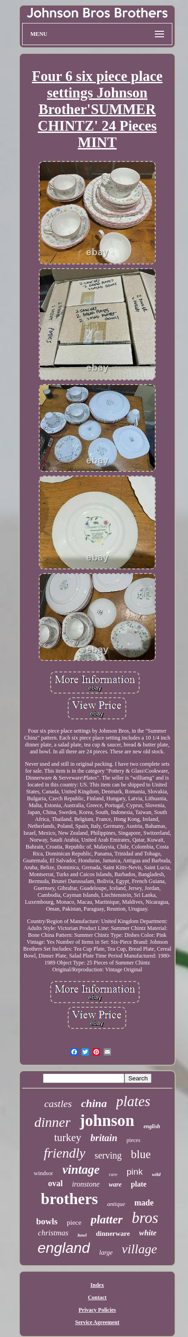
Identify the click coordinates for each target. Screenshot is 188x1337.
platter (107, 1219)
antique (116, 1203)
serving (108, 1155)
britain (103, 1137)
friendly (64, 1153)
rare (113, 1174)
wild (156, 1174)
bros (145, 1218)
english (151, 1126)
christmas (53, 1232)
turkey (67, 1137)
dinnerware (113, 1233)
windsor (43, 1173)
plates (133, 1101)
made (144, 1202)
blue (141, 1154)
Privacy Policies (97, 1310)
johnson (107, 1121)
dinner (52, 1122)
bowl (81, 1235)
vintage (81, 1169)
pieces (134, 1140)
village (139, 1249)
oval (55, 1183)
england (63, 1247)
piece (74, 1222)
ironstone (86, 1184)
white (148, 1232)
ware (115, 1184)
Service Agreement (97, 1322)
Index (97, 1285)
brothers (69, 1198)
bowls (47, 1221)
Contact (97, 1297)
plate (139, 1184)
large (105, 1252)
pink (135, 1171)
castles (58, 1103)
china (94, 1103)
